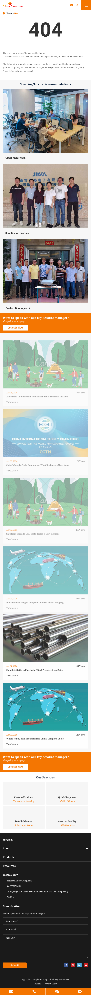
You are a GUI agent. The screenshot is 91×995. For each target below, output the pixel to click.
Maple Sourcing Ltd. (42, 979)
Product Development (17, 308)
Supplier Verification (17, 233)
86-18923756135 (14, 886)
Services (45, 840)
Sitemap (37, 983)
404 (16, 13)
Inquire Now (11, 874)
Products (45, 857)
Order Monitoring (15, 157)
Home (9, 13)
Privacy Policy (51, 983)
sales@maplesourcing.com (19, 880)
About (45, 848)
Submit (15, 965)
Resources (45, 866)
